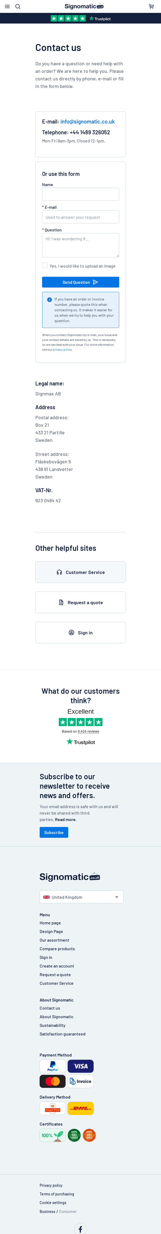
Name (47, 184)
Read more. (66, 819)
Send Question (81, 282)
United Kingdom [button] (62, 897)
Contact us (50, 1007)
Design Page (51, 931)
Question (52, 229)
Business (47, 1211)
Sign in (46, 957)
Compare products (57, 948)
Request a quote (55, 974)
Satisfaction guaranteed (62, 1033)
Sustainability (53, 1025)
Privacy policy (51, 1185)
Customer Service (57, 983)
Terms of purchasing (57, 1194)
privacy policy (62, 349)
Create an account (57, 965)
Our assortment (54, 939)
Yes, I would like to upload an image (83, 265)
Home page (50, 922)
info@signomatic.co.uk (87, 121)
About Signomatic (56, 1016)
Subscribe (54, 832)
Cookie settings (53, 1202)
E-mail (49, 207)
